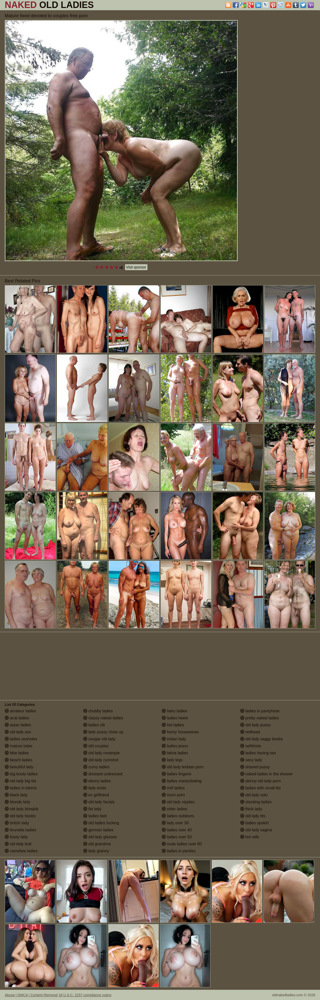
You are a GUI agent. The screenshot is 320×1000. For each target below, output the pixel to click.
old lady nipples (178, 802)
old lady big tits (20, 781)
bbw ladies (17, 753)
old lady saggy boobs (261, 739)
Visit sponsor (136, 267)
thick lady (251, 809)
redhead (250, 732)
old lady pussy (255, 725)
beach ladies (18, 760)
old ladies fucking (101, 823)
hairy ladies (174, 711)
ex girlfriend (96, 795)
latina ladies (175, 753)
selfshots (250, 746)
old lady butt (18, 844)
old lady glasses (100, 837)
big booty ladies (21, 774)
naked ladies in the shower (266, 774)
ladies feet (94, 816)
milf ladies (173, 788)
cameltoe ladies (21, 851)
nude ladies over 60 (182, 844)
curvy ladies (96, 767)
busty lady (16, 837)
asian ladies (18, 725)
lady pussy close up (103, 732)
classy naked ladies (103, 718)
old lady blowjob (21, 809)
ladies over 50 (177, 837)
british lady (17, 823)
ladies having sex (258, 753)
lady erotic (94, 788)
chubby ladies (98, 711)
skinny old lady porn (260, 781)
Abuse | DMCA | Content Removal (31, 995)
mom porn (173, 795)
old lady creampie (101, 753)
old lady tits (252, 816)
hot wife (249, 837)
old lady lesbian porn (183, 767)
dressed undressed (102, 774)
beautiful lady (19, 767)
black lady (16, 795)
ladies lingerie (176, 774)
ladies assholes (21, 739)
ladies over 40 (177, 830)
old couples (95, 746)
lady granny (96, 851)
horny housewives (180, 732)
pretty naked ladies (259, 718)
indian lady (174, 739)
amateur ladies (20, 711)
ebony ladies (97, 781)
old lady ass (18, 732)
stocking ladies (256, 802)
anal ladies (17, 718)
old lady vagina (256, 830)
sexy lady (251, 760)
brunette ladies (20, 830)
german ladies (98, 830)
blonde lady (17, 802)
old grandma (96, 844)
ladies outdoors (178, 816)
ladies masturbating (182, 781)
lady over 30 (175, 823)
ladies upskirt (254, 823)
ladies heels (175, 718)
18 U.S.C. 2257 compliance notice (85, 995)
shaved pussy (255, 767)
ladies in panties (179, 851)
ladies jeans (175, 746)
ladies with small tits (260, 788)
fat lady (92, 809)
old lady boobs (20, 816)
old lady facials (98, 802)
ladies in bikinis (21, 788)
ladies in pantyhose (260, 711)
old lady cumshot (100, 760)
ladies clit (94, 725)
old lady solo (254, 795)
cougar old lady (99, 739)
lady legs (172, 760)
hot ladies (173, 725)
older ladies (174, 809)
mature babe (18, 746)
